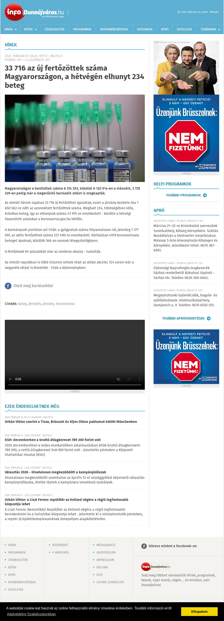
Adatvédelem (106, 552)
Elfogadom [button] (199, 611)
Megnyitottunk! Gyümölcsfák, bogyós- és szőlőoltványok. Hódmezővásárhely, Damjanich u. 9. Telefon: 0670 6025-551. (185, 300)
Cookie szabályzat (110, 582)
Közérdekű (60, 545)
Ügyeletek (184, 29)
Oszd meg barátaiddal (33, 286)
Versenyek (145, 29)
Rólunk (102, 567)
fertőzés (35, 304)
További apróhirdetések (183, 318)
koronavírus (65, 304)
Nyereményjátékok (114, 29)
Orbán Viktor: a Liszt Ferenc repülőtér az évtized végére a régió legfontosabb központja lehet (66, 502)
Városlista (68, 12)
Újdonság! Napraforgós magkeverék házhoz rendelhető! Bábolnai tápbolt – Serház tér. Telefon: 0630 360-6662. (184, 273)
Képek (28, 29)
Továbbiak (208, 29)
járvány (48, 304)
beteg (22, 304)
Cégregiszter (55, 29)
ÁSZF (99, 575)
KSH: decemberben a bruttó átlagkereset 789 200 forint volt (53, 440)
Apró (165, 29)
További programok (183, 195)
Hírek (8, 29)
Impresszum (105, 560)
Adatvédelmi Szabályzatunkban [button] (31, 614)
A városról (60, 552)
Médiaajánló (105, 545)
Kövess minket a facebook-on (173, 546)
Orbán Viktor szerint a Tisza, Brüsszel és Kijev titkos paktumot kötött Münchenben (71, 422)
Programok (82, 29)
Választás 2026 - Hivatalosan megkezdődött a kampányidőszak (55, 472)
